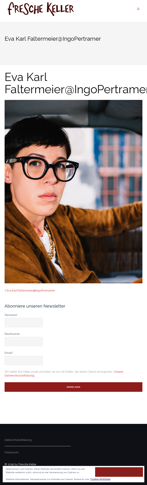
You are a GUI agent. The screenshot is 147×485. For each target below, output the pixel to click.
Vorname (12, 315)
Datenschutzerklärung (18, 439)
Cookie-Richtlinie (100, 479)
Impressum (12, 452)
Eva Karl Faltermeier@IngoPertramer (31, 290)
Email (9, 352)
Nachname (12, 333)
